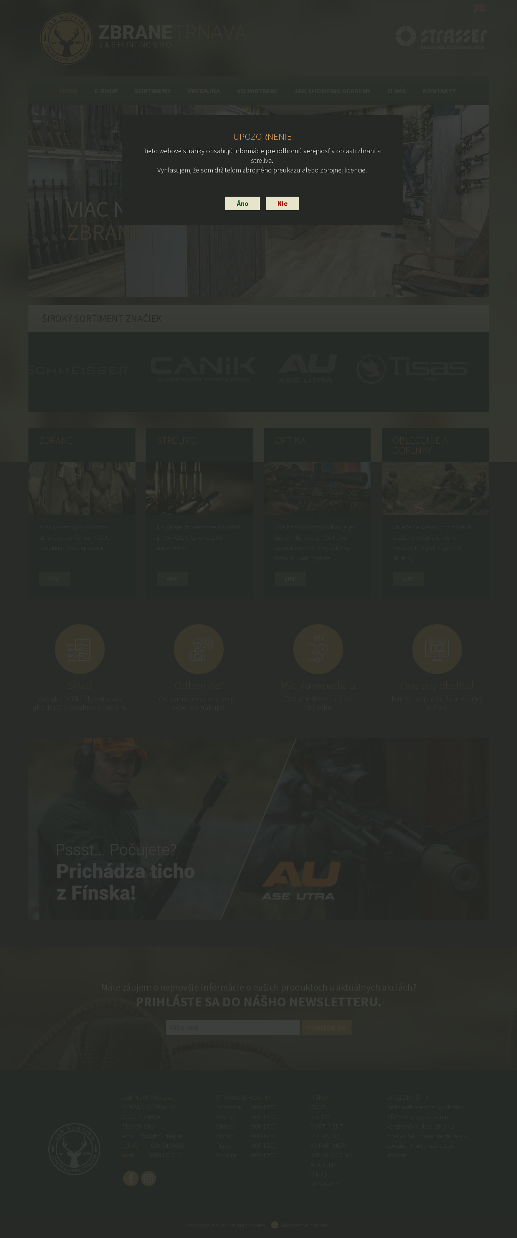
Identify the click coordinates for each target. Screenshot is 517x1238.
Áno (242, 203)
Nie (282, 203)
